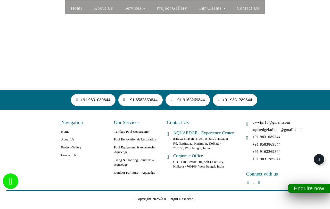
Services (134, 8)
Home (77, 8)
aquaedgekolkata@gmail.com (277, 130)
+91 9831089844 (93, 99)
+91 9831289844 (235, 99)
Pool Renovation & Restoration (135, 139)
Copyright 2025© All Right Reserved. (165, 199)
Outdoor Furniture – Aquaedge (134, 172)
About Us (103, 8)
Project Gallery (171, 8)
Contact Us (248, 8)
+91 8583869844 (140, 99)
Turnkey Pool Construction (132, 131)
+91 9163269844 (188, 99)
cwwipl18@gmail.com (271, 122)
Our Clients (212, 8)
